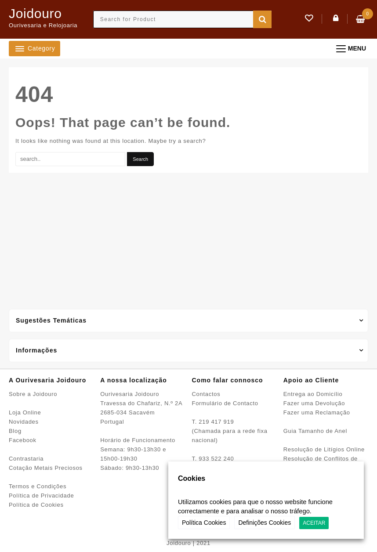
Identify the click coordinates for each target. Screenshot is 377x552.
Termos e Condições (37, 486)
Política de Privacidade (41, 495)
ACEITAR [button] (314, 523)
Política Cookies (204, 522)
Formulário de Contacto (225, 403)
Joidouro (35, 13)
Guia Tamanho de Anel (315, 431)
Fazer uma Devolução (314, 403)
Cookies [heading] (191, 478)
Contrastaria (26, 458)
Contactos (206, 394)
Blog (15, 431)
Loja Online (25, 412)
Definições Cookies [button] (264, 522)
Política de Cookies (36, 504)
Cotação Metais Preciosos (46, 468)
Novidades (24, 421)
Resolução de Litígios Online (324, 449)
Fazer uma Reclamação (316, 412)
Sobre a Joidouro (33, 394)
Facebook (22, 440)
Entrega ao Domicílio (313, 394)
